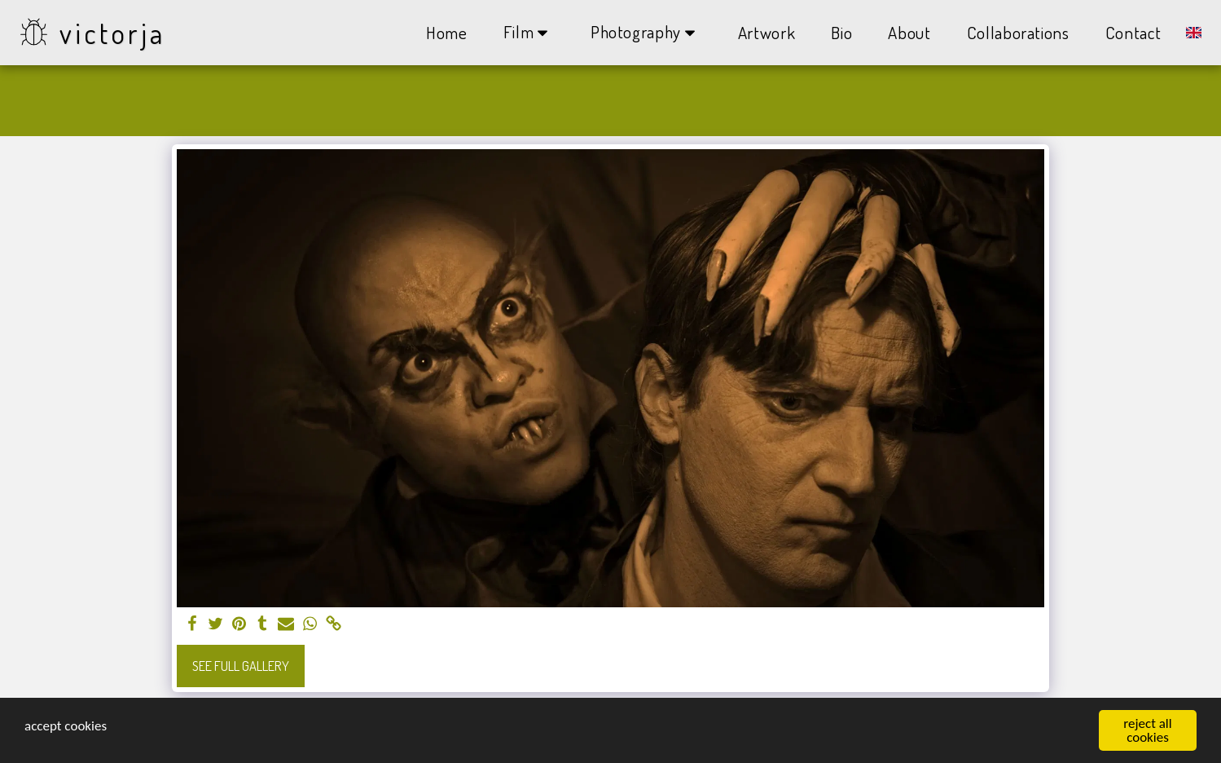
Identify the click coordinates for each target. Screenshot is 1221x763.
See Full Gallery (240, 665)
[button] (529, 32)
